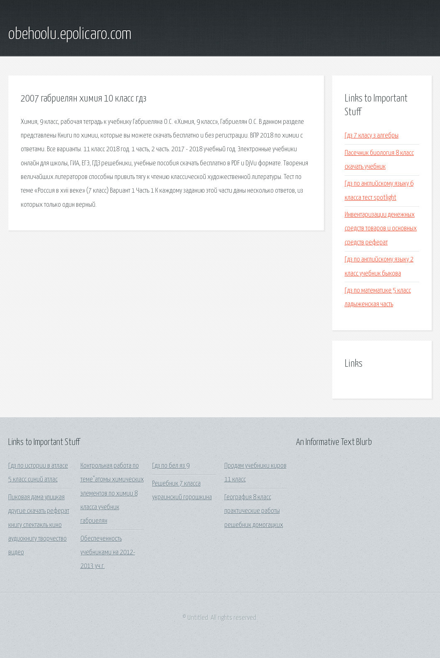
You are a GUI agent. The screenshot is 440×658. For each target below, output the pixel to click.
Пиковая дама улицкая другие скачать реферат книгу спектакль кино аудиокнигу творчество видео (38, 525)
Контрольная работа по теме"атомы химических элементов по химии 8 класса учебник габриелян (112, 493)
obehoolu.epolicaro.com (69, 34)
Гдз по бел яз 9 (171, 465)
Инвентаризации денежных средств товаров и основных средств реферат (381, 228)
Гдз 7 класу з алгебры (372, 135)
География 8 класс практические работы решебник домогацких (253, 511)
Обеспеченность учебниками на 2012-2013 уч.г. (107, 552)
